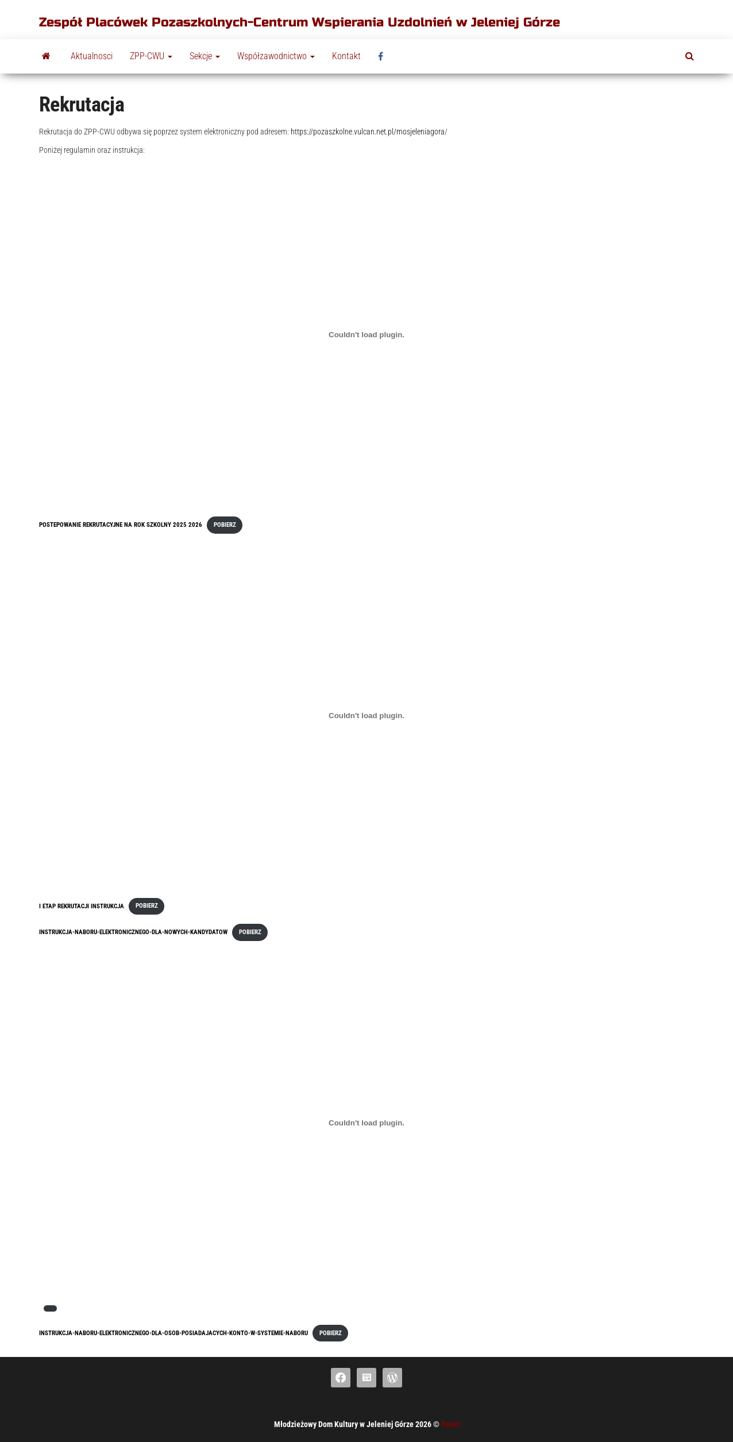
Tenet (450, 1424)
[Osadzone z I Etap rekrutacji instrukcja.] (366, 715)
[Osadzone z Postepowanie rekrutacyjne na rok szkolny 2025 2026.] (366, 334)
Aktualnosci (92, 56)
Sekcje (205, 56)
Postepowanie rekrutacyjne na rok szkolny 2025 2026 (120, 525)
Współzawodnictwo (276, 56)
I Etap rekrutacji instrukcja (81, 905)
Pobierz (225, 525)
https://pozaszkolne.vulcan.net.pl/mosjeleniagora (368, 131)
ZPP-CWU (151, 56)
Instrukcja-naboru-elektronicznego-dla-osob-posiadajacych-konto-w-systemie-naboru (173, 1333)
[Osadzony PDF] (366, 1122)
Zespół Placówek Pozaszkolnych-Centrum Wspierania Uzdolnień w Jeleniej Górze (299, 22)
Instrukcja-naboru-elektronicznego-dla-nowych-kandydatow (133, 932)
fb (383, 56)
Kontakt (346, 56)
